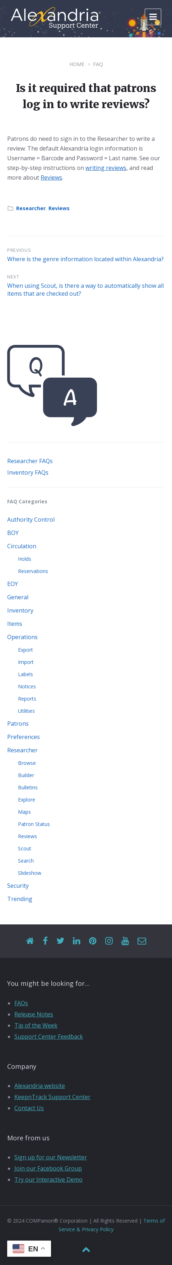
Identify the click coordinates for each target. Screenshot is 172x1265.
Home (76, 64)
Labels (25, 674)
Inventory (20, 610)
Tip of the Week (35, 1025)
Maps (24, 811)
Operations (22, 637)
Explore (26, 799)
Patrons (18, 724)
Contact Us (29, 1108)
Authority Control (31, 519)
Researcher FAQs (30, 461)
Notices (27, 686)
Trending (19, 899)
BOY (13, 533)
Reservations (33, 571)
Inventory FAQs (27, 472)
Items (14, 624)
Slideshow (29, 872)
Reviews (51, 177)
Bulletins (28, 787)
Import (26, 662)
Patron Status (34, 824)
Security (18, 886)
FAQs (21, 1003)
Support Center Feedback (48, 1036)
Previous (19, 250)
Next (13, 276)
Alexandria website (39, 1086)
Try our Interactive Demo (48, 1179)
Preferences (23, 737)
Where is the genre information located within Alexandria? (85, 259)
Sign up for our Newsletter (50, 1157)
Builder (26, 775)
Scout (24, 848)
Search (26, 860)
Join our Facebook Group (48, 1168)
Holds (24, 558)
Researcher (31, 208)
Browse (27, 763)
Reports (27, 698)
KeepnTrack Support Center (52, 1097)
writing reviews (105, 168)
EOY (12, 584)
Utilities (26, 710)
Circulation (21, 546)
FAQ (98, 64)
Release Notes (33, 1014)
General (17, 597)
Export (25, 649)
